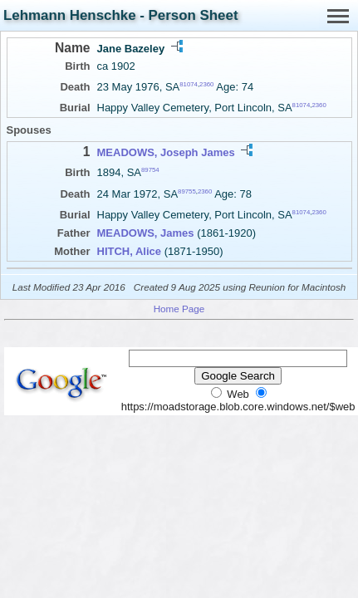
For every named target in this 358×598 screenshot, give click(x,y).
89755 (187, 190)
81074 (188, 84)
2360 (206, 84)
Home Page (179, 308)
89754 (150, 170)
